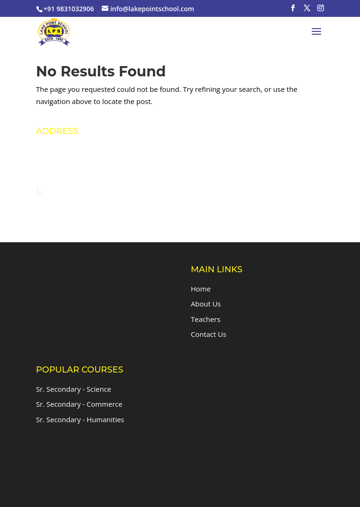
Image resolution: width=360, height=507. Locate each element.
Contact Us (208, 334)
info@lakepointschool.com (107, 208)
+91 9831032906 (91, 191)
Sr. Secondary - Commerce (79, 404)
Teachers (205, 319)
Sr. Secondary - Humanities (80, 419)
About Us (206, 303)
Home (200, 288)
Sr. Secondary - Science (73, 389)
